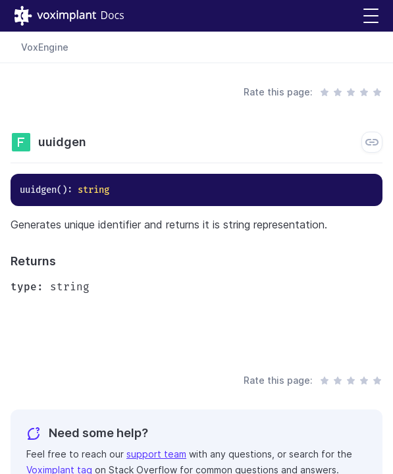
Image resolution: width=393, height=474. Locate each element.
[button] (371, 16)
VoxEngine (44, 47)
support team (156, 454)
